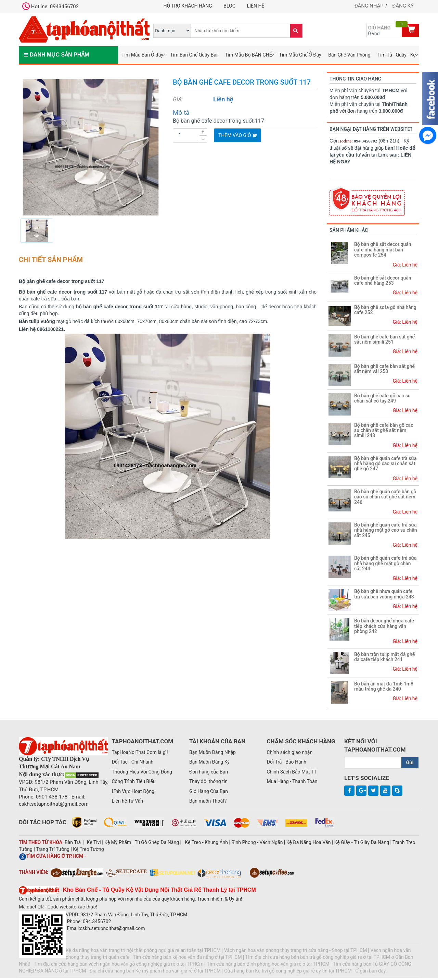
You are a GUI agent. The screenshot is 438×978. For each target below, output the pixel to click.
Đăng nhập (369, 6)
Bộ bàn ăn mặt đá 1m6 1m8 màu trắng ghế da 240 (383, 686)
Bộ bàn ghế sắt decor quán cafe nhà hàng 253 (382, 280)
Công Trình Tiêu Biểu (133, 781)
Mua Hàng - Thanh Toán (292, 781)
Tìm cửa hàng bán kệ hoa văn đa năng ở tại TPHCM (187, 957)
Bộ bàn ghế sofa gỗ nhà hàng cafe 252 (385, 310)
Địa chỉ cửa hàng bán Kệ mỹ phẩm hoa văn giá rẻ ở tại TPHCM (155, 971)
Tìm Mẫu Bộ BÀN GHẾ (248, 55)
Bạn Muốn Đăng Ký (209, 762)
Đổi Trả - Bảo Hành (286, 762)
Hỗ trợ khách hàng (188, 6)
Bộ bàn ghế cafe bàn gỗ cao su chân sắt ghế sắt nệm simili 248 (383, 430)
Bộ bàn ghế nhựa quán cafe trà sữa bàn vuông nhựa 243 (384, 594)
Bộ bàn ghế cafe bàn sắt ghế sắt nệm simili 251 (384, 339)
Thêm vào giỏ (237, 135)
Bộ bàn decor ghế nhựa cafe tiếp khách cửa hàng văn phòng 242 (384, 626)
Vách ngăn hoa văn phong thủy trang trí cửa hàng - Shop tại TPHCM (295, 950)
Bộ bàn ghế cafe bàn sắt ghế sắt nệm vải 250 (384, 368)
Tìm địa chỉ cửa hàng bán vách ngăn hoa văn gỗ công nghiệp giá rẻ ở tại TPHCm (119, 964)
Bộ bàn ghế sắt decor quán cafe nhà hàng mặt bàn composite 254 (382, 250)
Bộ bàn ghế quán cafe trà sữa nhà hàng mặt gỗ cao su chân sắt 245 (385, 530)
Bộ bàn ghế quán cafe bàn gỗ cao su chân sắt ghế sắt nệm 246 (385, 497)
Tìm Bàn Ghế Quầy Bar (194, 55)
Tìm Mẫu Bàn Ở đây (142, 55)
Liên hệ (256, 6)
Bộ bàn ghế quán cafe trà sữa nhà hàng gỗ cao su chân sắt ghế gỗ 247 (385, 464)
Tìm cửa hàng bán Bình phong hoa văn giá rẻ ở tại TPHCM (268, 964)
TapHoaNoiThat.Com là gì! (140, 752)
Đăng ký (403, 6)
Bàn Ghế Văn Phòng (349, 55)
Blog (229, 6)
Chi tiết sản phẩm (51, 260)
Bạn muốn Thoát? (208, 801)
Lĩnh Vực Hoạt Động (133, 791)
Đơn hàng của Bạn (208, 772)
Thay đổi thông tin (208, 781)
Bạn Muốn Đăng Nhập (212, 752)
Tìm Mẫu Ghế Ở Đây (300, 55)
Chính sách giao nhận (289, 752)
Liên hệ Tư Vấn (127, 801)
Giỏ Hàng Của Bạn (208, 791)
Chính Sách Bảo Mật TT (292, 772)
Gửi (410, 762)
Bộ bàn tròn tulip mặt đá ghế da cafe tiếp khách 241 (384, 657)
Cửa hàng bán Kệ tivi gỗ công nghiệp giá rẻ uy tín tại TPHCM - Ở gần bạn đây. (305, 971)
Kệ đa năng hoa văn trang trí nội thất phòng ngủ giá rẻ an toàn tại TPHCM (143, 950)
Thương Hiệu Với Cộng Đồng (142, 772)
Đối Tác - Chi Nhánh (132, 762)
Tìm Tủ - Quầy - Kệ (396, 55)
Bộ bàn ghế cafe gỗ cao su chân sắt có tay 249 (382, 398)
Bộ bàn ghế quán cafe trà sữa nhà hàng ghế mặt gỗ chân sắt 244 (385, 563)
